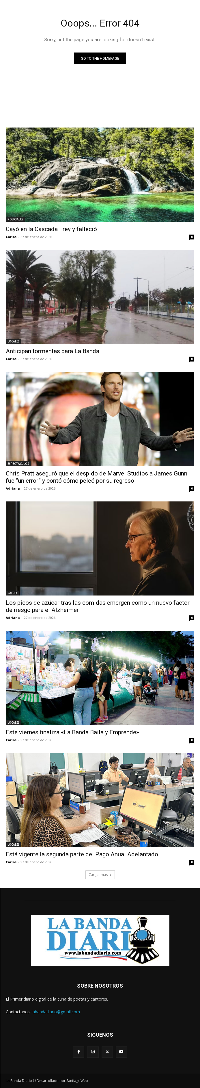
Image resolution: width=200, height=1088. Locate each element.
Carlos (11, 237)
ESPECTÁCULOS (18, 464)
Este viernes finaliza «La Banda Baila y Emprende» (72, 732)
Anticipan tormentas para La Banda (52, 351)
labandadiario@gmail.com (56, 1011)
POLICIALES (15, 219)
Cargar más (100, 874)
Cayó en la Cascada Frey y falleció (51, 229)
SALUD (12, 593)
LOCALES (14, 341)
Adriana (13, 488)
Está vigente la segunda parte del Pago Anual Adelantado (82, 854)
